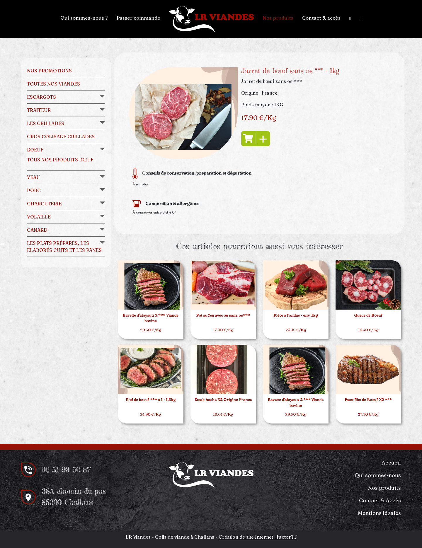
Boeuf (35, 150)
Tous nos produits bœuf (60, 160)
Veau (33, 177)
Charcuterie (44, 203)
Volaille (39, 217)
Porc (34, 190)
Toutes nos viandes (53, 84)
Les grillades (45, 123)
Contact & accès (321, 18)
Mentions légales (379, 513)
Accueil (391, 462)
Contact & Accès (380, 500)
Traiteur (39, 110)
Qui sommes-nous (378, 475)
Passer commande (138, 18)
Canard (37, 230)
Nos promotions (49, 71)
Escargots (41, 97)
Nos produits (278, 18)
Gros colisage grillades (61, 136)
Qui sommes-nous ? (84, 18)
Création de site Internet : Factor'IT (258, 537)
